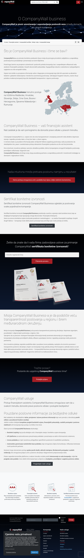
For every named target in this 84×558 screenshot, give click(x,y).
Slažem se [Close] (34, 552)
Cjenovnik (45, 545)
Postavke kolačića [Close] (11, 552)
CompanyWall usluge (45, 42)
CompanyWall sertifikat (25, 42)
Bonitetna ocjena (64, 533)
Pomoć (45, 543)
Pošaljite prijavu (42, 379)
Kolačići (45, 540)
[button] (78, 2)
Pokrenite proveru (42, 261)
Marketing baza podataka (66, 549)
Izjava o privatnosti (47, 535)
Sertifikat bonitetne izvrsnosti (42, 226)
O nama (6, 42)
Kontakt (45, 548)
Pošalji (71, 520)
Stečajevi (62, 544)
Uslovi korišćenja (63, 521)
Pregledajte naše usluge (42, 464)
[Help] (82, 2)
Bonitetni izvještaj (64, 535)
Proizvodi (62, 540)
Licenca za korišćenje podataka (48, 551)
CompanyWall (68, 497)
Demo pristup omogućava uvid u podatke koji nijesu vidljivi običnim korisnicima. (42, 180)
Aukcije (62, 546)
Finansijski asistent (14, 42)
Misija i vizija (35, 42)
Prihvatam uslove (63, 518)
